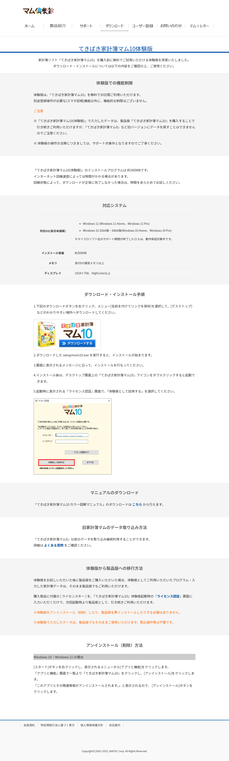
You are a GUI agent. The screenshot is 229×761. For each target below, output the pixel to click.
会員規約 (29, 725)
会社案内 (114, 725)
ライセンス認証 (168, 596)
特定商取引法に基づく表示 (58, 725)
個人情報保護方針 (92, 725)
